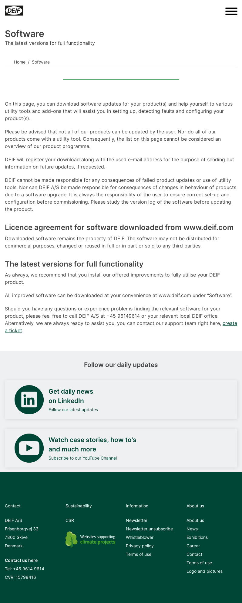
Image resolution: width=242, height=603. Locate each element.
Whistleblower (139, 537)
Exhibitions (197, 537)
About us (195, 520)
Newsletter (136, 520)
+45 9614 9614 (28, 568)
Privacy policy (140, 545)
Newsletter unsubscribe (149, 528)
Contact (194, 554)
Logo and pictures (205, 571)
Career (193, 545)
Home (19, 61)
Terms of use (138, 554)
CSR (70, 520)
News (192, 528)
